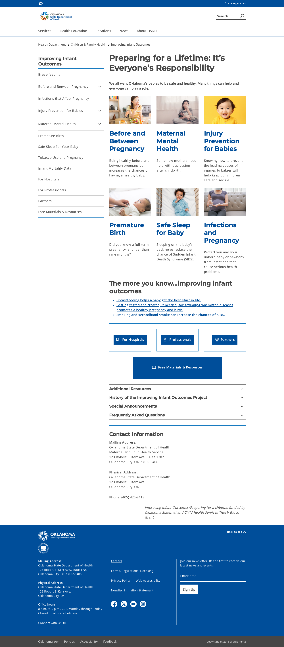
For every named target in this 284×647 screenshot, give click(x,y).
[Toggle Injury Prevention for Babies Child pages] (99, 110)
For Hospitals (48, 179)
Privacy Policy (120, 581)
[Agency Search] (242, 16)
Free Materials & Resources (60, 212)
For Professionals (52, 190)
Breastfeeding (49, 74)
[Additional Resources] (177, 389)
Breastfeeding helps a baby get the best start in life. (158, 300)
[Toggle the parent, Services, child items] (52, 31)
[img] (130, 110)
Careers (116, 561)
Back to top (236, 532)
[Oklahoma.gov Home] (40, 3)
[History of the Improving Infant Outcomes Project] (177, 397)
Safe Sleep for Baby (173, 229)
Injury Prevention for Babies (60, 110)
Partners (45, 201)
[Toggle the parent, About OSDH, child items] (158, 31)
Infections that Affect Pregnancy (63, 98)
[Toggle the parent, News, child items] (129, 31)
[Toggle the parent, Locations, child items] (112, 31)
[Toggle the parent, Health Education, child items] (88, 31)
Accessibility (89, 642)
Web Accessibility (148, 581)
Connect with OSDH (52, 623)
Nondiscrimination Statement (132, 590)
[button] (130, 340)
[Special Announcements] (177, 406)
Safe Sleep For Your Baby (58, 146)
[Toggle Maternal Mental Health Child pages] (99, 123)
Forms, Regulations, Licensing (132, 571)
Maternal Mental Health (57, 124)
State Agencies (235, 3)
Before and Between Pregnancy (63, 86)
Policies (69, 642)
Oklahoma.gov (48, 642)
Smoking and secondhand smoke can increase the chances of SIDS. (170, 315)
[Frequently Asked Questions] (177, 415)
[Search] (231, 16)
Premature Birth (51, 136)
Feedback (110, 642)
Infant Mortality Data (54, 168)
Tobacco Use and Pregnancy (60, 157)
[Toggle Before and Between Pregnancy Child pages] (99, 86)
